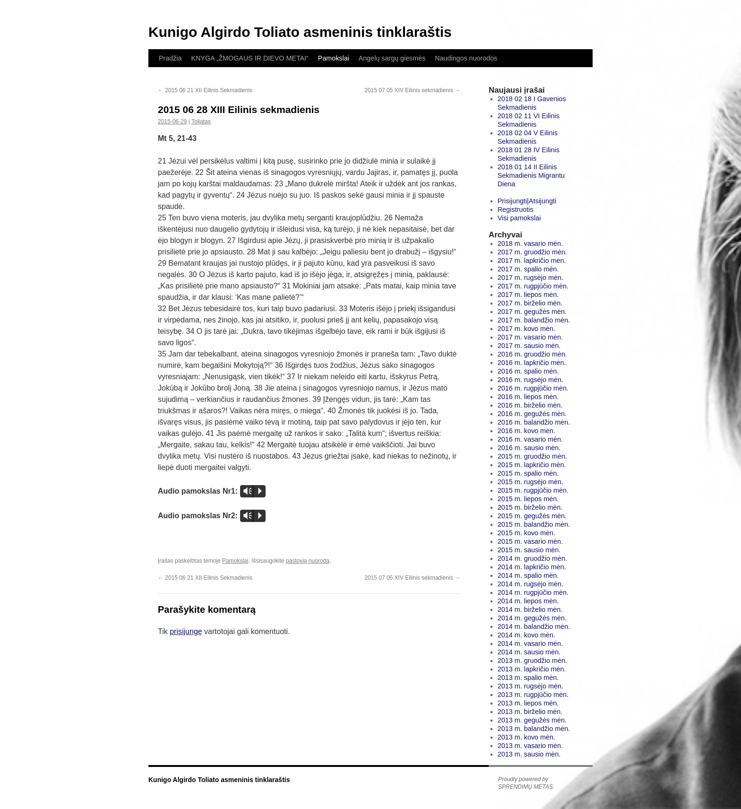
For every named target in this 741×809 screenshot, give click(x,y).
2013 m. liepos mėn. (528, 703)
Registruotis (516, 209)
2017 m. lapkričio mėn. (532, 260)
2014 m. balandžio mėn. (534, 626)
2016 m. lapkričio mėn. (532, 362)
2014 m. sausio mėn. (529, 652)
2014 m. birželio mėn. (530, 609)
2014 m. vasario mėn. (530, 643)
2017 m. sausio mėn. (529, 345)
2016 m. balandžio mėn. (534, 422)
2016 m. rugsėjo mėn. (530, 379)
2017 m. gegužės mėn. (532, 311)
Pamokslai (333, 58)
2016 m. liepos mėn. (528, 396)
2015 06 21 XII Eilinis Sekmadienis (205, 90)
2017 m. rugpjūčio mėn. (533, 286)
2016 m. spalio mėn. (528, 371)
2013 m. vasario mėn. (530, 745)
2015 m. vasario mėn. (530, 541)
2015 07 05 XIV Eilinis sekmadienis (412, 90)
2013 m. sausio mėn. (529, 754)
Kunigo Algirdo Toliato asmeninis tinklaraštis (300, 32)
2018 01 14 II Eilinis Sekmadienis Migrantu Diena (531, 175)
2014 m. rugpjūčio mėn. (533, 592)
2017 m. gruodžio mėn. (532, 252)
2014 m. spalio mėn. (528, 575)
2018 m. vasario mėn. (530, 243)
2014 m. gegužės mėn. (532, 618)
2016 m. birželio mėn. (530, 405)
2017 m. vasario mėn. (530, 337)
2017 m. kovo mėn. (526, 328)
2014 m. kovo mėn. (526, 635)
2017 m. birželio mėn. (530, 303)
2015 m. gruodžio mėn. (532, 456)
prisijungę (186, 631)
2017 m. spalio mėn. (528, 269)
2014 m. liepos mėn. (528, 601)
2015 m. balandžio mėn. (534, 524)
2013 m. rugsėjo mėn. (530, 686)
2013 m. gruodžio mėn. (532, 660)
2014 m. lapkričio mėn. (532, 567)
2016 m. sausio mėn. (529, 448)
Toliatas (201, 121)
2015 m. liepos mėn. (528, 499)
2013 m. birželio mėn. (530, 711)
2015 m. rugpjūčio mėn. (533, 490)
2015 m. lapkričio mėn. (532, 465)
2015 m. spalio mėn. (528, 473)
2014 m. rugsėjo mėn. (530, 584)
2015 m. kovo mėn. (526, 533)
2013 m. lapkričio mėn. (532, 669)
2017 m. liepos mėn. (528, 294)
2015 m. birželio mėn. (530, 507)
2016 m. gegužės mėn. (532, 414)
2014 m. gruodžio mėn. (532, 558)
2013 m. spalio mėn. (528, 677)
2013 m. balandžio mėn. (534, 728)
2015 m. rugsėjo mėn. (530, 482)
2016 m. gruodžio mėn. (532, 354)
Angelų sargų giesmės (392, 58)
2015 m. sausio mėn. (529, 550)
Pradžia (170, 58)
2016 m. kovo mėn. (526, 431)
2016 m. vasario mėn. (530, 439)
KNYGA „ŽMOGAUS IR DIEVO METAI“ (249, 58)
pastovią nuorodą (307, 560)
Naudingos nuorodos (466, 58)
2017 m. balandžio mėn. (534, 320)
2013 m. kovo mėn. (526, 737)
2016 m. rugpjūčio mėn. (533, 388)
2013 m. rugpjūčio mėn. (533, 694)
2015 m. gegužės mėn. (532, 516)
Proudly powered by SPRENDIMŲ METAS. (526, 783)
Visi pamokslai (519, 218)
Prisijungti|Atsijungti (527, 201)
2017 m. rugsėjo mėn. (530, 277)
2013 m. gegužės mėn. (532, 720)
